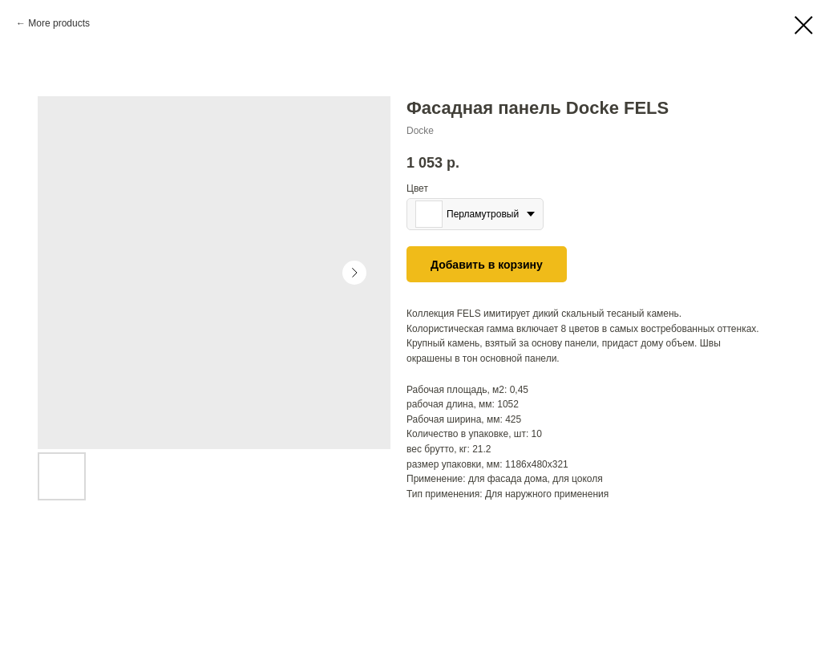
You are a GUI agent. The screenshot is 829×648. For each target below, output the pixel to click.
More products (59, 23)
